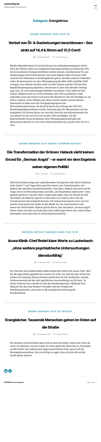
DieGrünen (32, 35)
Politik (64, 35)
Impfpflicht (37, 263)
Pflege (71, 263)
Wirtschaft (80, 159)
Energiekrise (45, 35)
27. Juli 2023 (43, 205)
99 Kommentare (62, 308)
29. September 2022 (43, 388)
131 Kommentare (62, 73)
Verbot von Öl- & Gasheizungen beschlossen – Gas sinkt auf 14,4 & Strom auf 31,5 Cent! (50, 54)
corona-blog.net (13, 4)
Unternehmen (66, 159)
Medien (56, 35)
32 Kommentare (63, 388)
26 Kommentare (60, 205)
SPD (71, 35)
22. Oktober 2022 (43, 308)
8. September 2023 (42, 73)
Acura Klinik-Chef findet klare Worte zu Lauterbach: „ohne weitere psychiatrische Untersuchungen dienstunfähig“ (50, 285)
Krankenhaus (51, 263)
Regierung (53, 159)
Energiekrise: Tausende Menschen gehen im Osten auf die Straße (50, 373)
